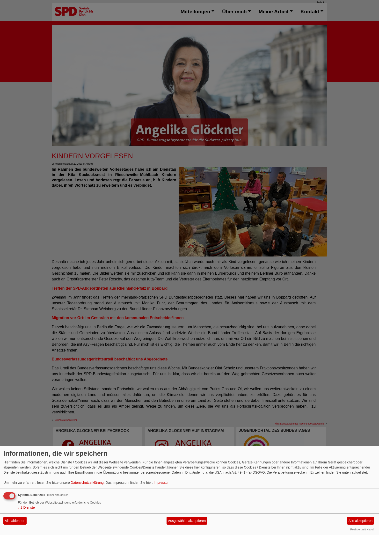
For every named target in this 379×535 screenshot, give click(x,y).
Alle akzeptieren (361, 521)
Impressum (162, 482)
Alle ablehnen (15, 521)
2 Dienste (26, 507)
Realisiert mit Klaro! (362, 529)
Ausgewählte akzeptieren (187, 521)
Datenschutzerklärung (87, 482)
